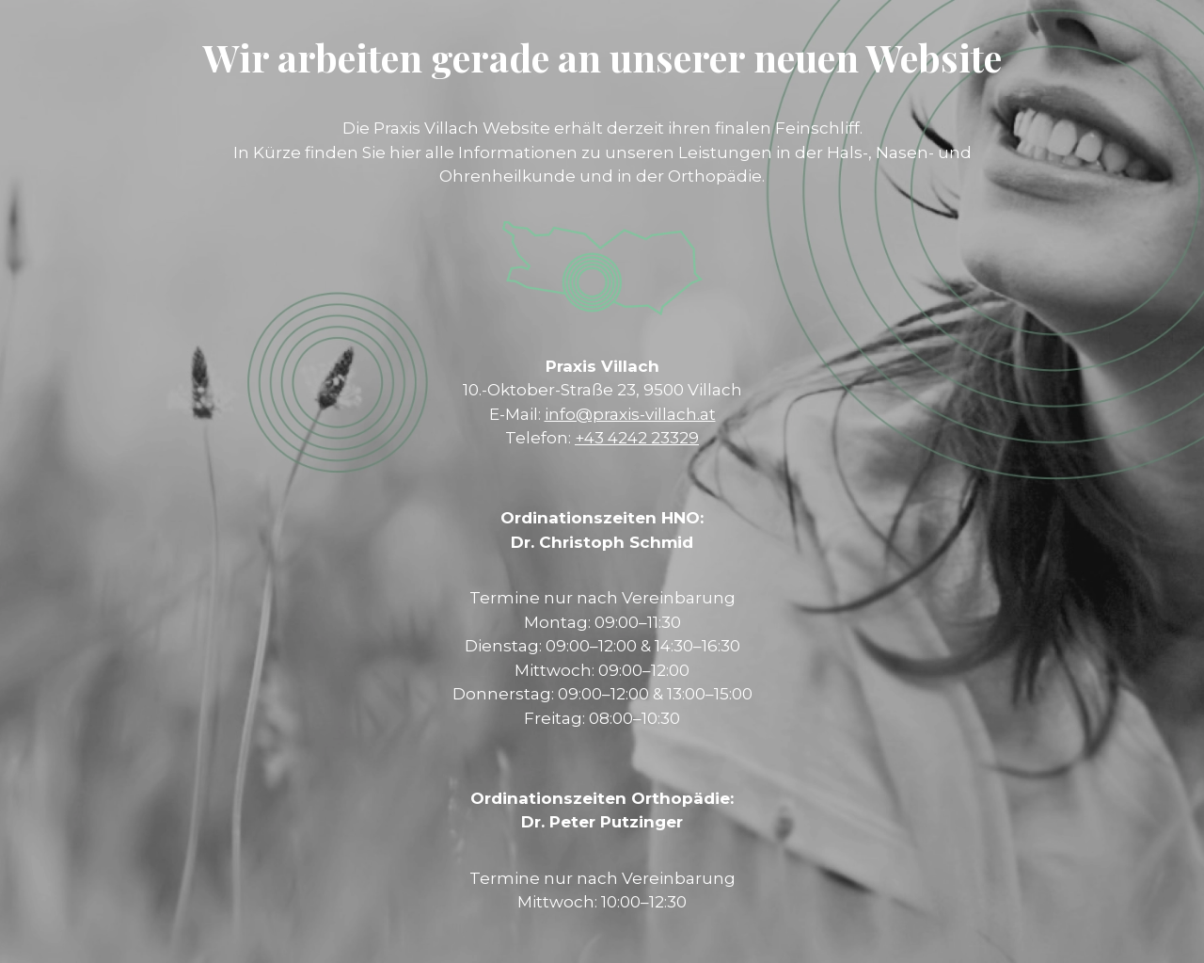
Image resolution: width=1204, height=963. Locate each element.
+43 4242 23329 (637, 437)
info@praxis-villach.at (630, 414)
